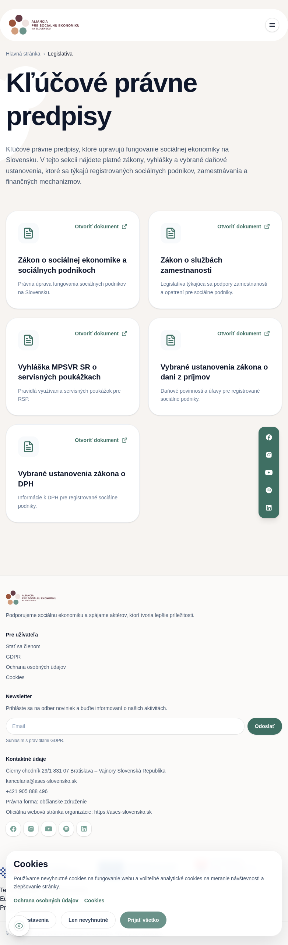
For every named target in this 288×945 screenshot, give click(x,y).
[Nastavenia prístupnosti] (19, 926)
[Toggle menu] (272, 25)
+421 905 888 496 (27, 791)
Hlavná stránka (23, 54)
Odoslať (265, 726)
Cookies (15, 677)
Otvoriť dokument (101, 226)
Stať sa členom (23, 646)
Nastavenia (35, 920)
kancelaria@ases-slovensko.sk (41, 781)
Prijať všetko (143, 920)
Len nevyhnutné (88, 920)
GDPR (13, 657)
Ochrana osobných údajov (36, 667)
